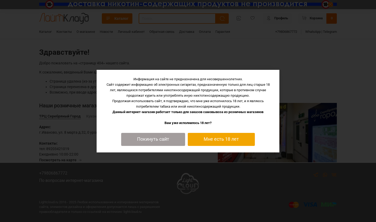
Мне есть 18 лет (221, 139)
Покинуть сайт (153, 139)
